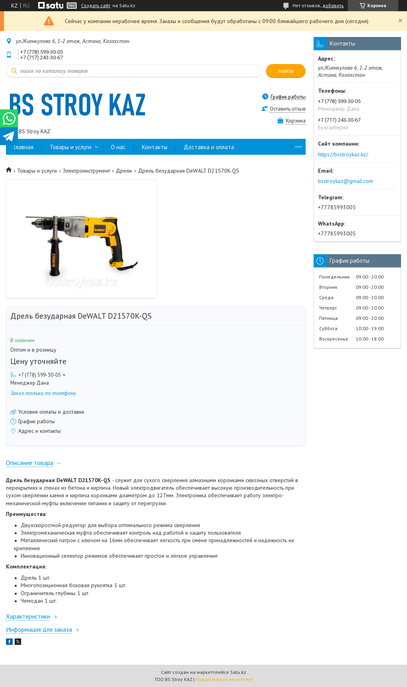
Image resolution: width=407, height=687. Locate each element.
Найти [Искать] (285, 71)
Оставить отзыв (288, 108)
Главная (23, 147)
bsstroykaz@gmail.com (345, 181)
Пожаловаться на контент (224, 679)
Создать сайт (95, 5)
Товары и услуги (70, 147)
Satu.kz (238, 672)
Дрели (124, 170)
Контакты (154, 147)
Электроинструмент (86, 170)
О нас (118, 147)
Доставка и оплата (209, 147)
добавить (333, 5)
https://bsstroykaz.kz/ (343, 154)
